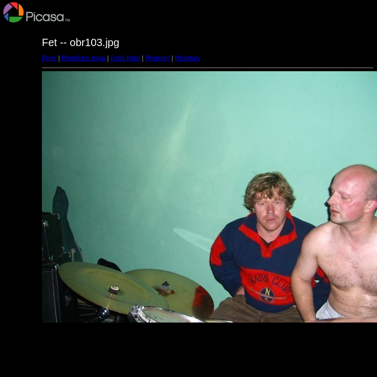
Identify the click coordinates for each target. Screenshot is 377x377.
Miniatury (188, 58)
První (49, 58)
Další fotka (125, 58)
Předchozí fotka (83, 58)
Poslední (158, 58)
